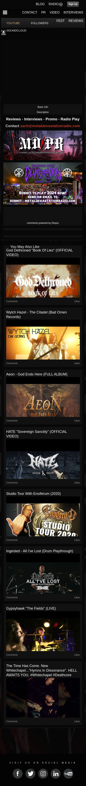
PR (43, 12)
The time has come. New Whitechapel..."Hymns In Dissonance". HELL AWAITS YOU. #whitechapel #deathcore (41, 670)
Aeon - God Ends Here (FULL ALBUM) (36, 374)
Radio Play (70, 119)
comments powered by (43, 223)
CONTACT (29, 12)
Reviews (14, 119)
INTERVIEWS (73, 12)
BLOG (40, 4)
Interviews (33, 119)
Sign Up (73, 4)
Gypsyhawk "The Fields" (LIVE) (31, 608)
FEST (60, 21)
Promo (52, 119)
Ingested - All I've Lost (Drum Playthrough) (39, 551)
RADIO (54, 4)
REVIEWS (76, 21)
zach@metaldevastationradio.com (50, 126)
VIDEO (55, 12)
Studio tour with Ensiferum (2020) (33, 494)
